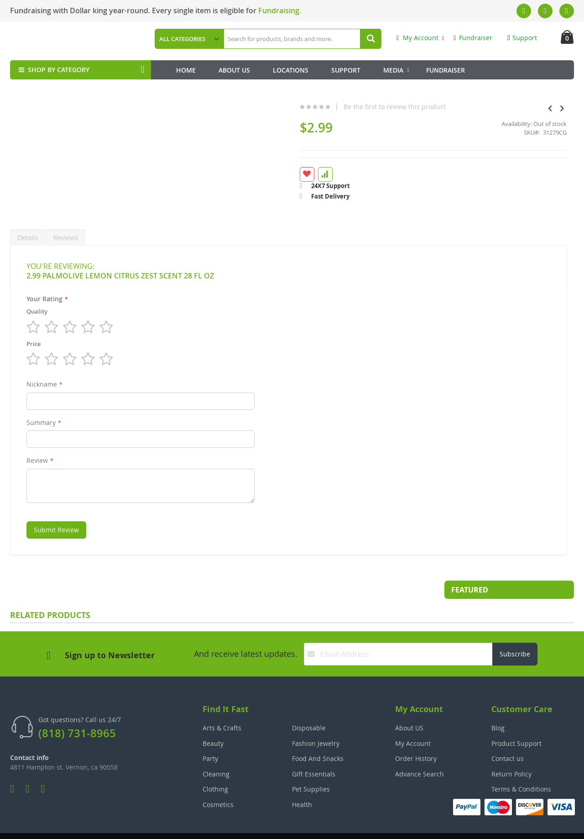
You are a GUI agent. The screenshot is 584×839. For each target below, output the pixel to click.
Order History (416, 736)
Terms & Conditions (521, 767)
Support (522, 37)
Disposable (309, 706)
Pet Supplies (311, 767)
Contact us (507, 736)
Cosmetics (218, 782)
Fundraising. (279, 10)
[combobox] (302, 39)
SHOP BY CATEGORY (53, 69)
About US (409, 706)
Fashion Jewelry (315, 721)
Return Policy (511, 752)
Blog (498, 706)
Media (393, 70)
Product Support (516, 721)
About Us (234, 70)
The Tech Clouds (545, 825)
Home (186, 70)
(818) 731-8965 (77, 711)
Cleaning (216, 752)
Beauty (213, 721)
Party (210, 736)
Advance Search (419, 752)
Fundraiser (473, 37)
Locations (290, 70)
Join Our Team (318, 825)
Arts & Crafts (222, 706)
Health (302, 782)
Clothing (215, 767)
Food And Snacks (318, 736)
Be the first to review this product (325, 106)
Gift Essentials (313, 752)
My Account (417, 37)
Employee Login (246, 825)
